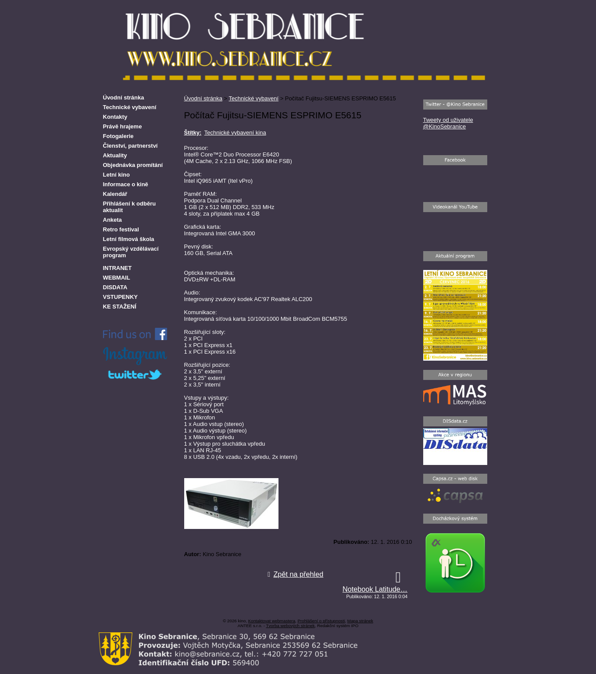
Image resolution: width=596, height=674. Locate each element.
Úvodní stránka (203, 98)
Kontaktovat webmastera (271, 620)
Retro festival (121, 229)
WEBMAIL (116, 277)
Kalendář (115, 194)
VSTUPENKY (120, 297)
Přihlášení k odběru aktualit (129, 206)
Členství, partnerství (130, 145)
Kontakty (115, 117)
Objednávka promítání (133, 165)
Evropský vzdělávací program (131, 252)
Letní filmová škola (128, 239)
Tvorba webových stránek (290, 625)
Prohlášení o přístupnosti (321, 620)
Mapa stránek (360, 620)
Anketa (112, 219)
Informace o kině (125, 184)
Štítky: (193, 132)
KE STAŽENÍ (119, 306)
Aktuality (115, 155)
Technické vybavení (253, 98)
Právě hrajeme (122, 126)
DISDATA (115, 287)
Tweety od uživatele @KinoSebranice (448, 123)
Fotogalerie (118, 136)
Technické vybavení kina (235, 132)
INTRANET (117, 268)
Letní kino (116, 174)
